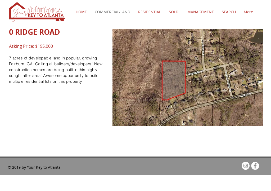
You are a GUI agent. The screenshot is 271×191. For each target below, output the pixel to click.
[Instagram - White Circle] (246, 166)
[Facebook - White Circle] (255, 166)
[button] (187, 77)
